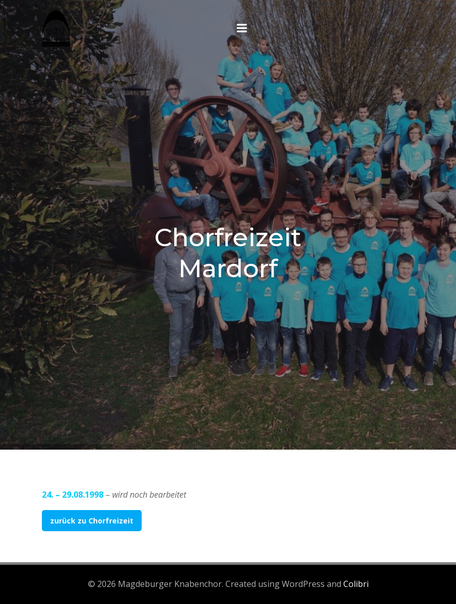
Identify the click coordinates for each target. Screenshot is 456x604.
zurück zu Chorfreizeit (91, 521)
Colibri (356, 584)
